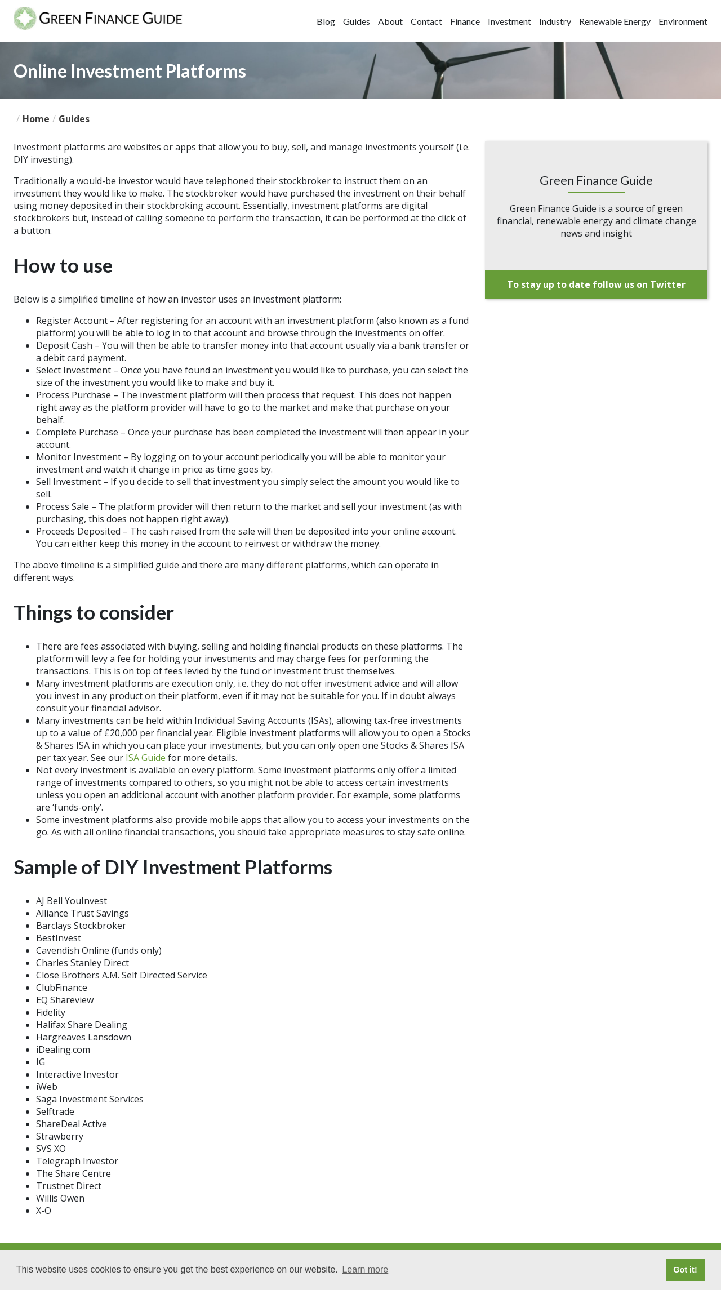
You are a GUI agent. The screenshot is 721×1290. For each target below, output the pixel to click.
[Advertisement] (596, 383)
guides (74, 119)
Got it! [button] (685, 1269)
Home (36, 119)
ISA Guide (146, 757)
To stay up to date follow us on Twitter (596, 284)
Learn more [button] (365, 1269)
